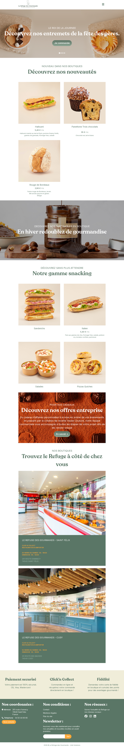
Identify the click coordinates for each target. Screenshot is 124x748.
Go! (68, 736)
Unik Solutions (75, 745)
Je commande (62, 43)
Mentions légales (50, 713)
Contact (46, 710)
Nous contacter (8, 722)
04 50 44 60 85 (21, 718)
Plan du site (47, 716)
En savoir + (62, 434)
